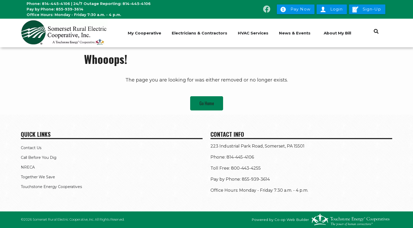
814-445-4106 (56, 3)
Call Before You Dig (38, 157)
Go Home (206, 103)
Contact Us (31, 147)
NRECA (28, 167)
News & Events (295, 33)
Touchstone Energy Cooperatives (51, 186)
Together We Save (38, 177)
